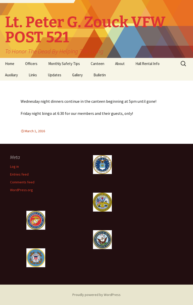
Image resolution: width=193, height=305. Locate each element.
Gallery (77, 75)
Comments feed (22, 182)
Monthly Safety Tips (64, 63)
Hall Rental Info (147, 63)
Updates (54, 75)
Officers (31, 63)
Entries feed (19, 174)
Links (33, 75)
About (120, 63)
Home (9, 63)
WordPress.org (21, 190)
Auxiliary (11, 75)
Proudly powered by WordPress (96, 294)
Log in (14, 166)
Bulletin (99, 75)
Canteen (97, 63)
